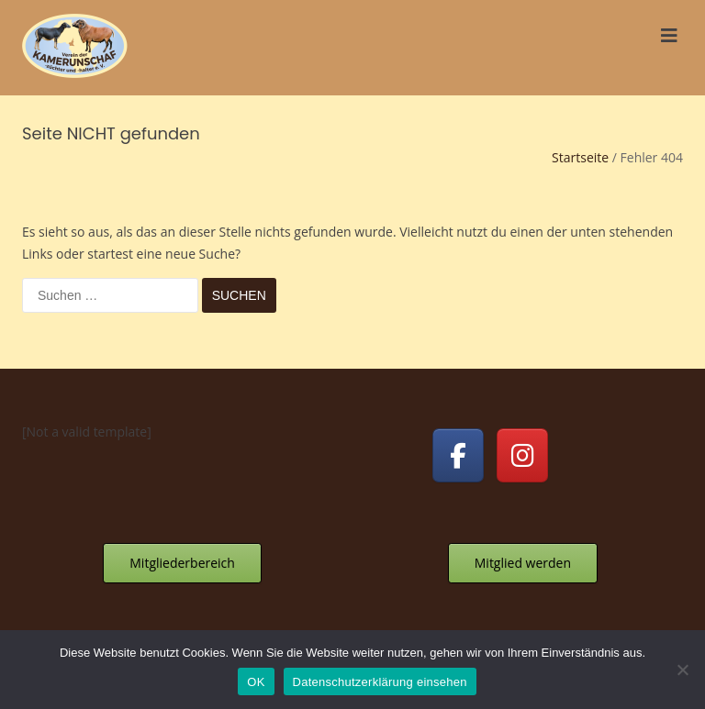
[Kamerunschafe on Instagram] (522, 455)
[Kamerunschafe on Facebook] (458, 455)
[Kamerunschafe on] (587, 456)
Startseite (580, 157)
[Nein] (682, 669)
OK (255, 682)
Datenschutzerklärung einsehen (380, 682)
